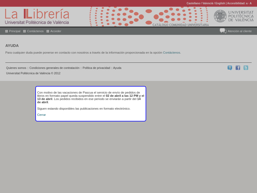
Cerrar (41, 114)
